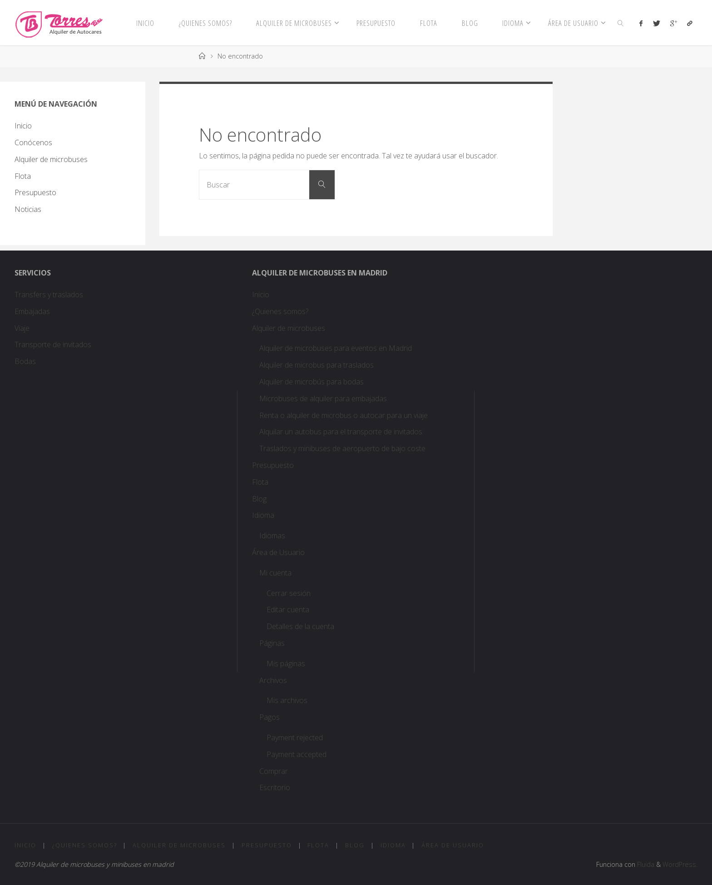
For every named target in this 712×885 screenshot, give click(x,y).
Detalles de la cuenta (300, 626)
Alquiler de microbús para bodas (311, 382)
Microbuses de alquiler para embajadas (323, 398)
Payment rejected (295, 737)
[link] (621, 22)
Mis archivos (287, 700)
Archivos (273, 680)
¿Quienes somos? (280, 311)
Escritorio (274, 787)
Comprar (273, 771)
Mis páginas (286, 664)
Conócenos (33, 143)
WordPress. (680, 864)
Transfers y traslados (50, 295)
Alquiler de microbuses (51, 159)
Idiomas (272, 536)
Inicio (23, 126)
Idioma (263, 515)
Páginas (272, 643)
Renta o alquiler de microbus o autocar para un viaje (343, 415)
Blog (259, 499)
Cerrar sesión (289, 593)
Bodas (25, 361)
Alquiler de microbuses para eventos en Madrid (335, 348)
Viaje (22, 328)
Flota (23, 176)
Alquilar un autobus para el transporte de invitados (340, 432)
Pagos (269, 717)
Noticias (28, 209)
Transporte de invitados (53, 344)
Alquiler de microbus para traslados (317, 365)
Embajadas (32, 311)
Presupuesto (35, 192)
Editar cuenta (288, 610)
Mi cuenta (275, 573)
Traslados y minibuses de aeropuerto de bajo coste (342, 448)
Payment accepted (296, 754)
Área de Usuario (278, 552)
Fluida (644, 864)
